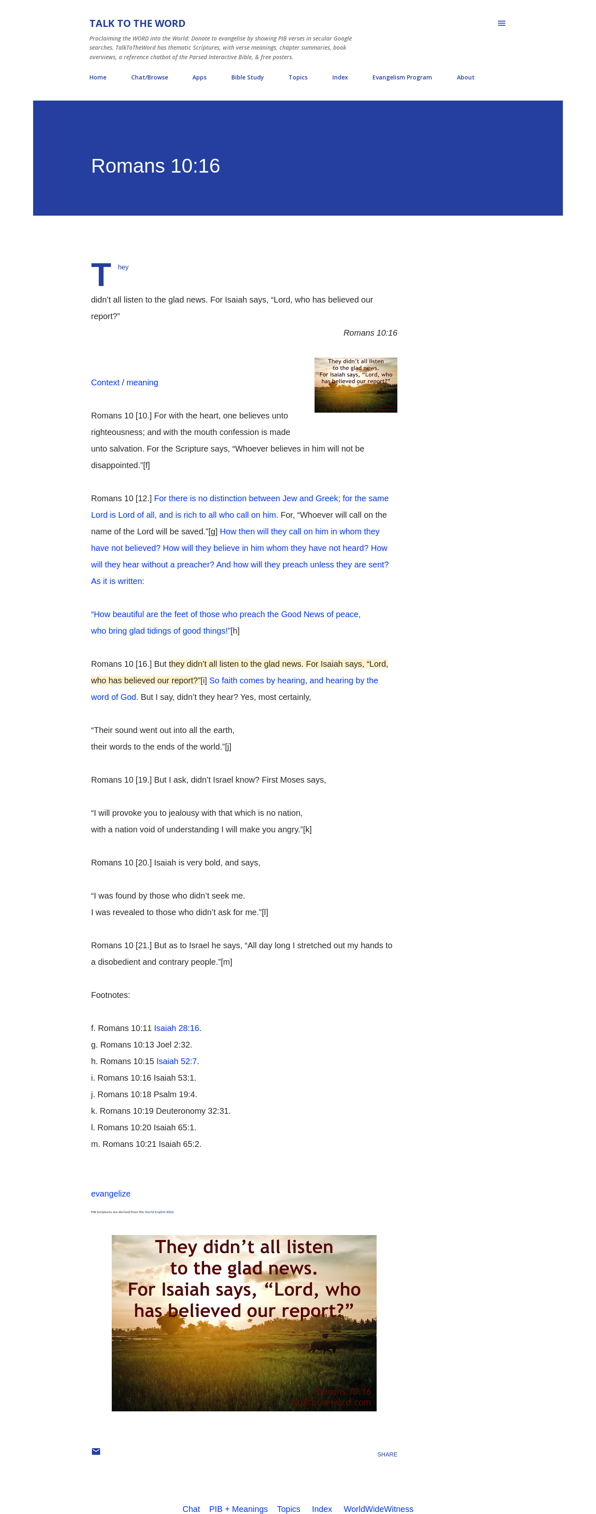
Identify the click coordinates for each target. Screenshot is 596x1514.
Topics (298, 77)
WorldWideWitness (378, 1509)
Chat (191, 1509)
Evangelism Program (402, 77)
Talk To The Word (137, 23)
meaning (143, 382)
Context (105, 382)
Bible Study (247, 77)
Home (97, 77)
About (466, 77)
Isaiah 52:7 (176, 1061)
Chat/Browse (149, 77)
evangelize (111, 1193)
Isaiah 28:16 (176, 1028)
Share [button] (387, 1454)
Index (340, 77)
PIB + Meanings (238, 1509)
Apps (199, 77)
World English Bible (159, 1211)
